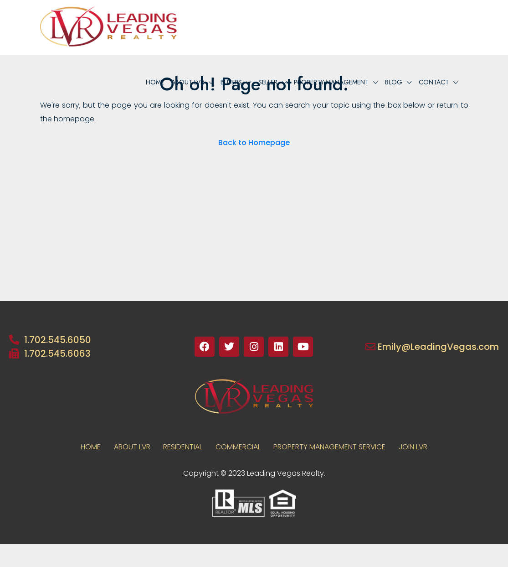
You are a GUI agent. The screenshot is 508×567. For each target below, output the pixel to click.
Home (155, 82)
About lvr (187, 82)
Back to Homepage (254, 142)
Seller (267, 82)
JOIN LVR (415, 447)
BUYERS (231, 82)
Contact (434, 82)
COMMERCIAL (238, 447)
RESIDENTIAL (182, 447)
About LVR (130, 447)
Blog (393, 82)
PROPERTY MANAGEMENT (331, 82)
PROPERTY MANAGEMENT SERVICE (330, 447)
